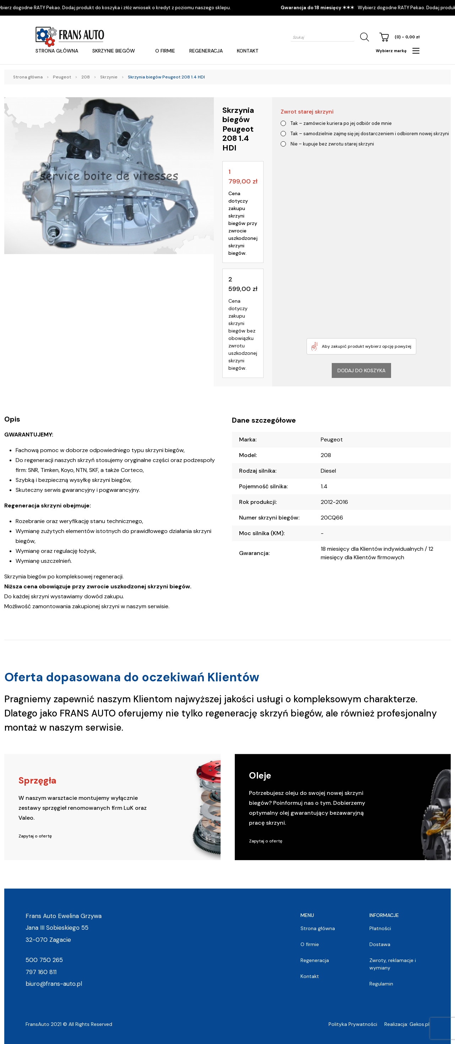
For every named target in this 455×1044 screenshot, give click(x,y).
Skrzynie (109, 77)
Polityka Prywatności (353, 1024)
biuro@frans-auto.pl (54, 984)
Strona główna (57, 51)
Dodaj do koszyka (361, 370)
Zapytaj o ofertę (35, 836)
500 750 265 (44, 960)
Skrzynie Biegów (113, 51)
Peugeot (62, 77)
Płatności (380, 928)
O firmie (165, 51)
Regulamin (381, 983)
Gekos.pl (419, 1024)
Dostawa (379, 944)
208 (85, 77)
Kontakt (248, 51)
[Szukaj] (363, 37)
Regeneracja (206, 51)
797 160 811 (41, 972)
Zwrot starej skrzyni (307, 111)
